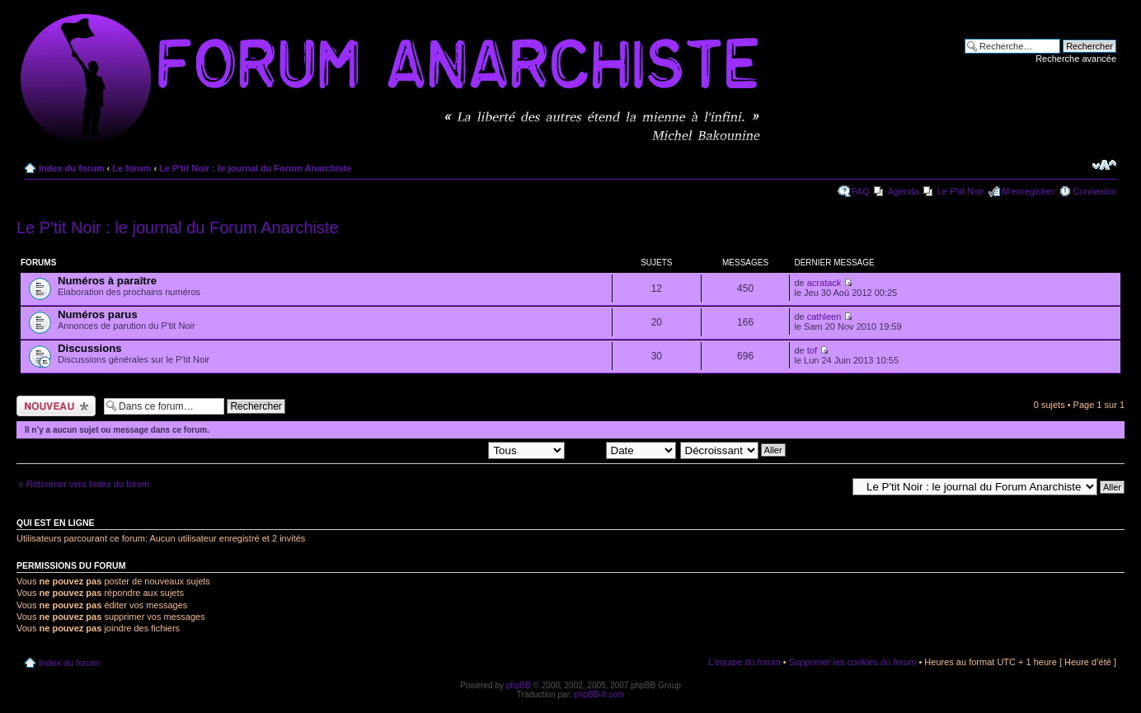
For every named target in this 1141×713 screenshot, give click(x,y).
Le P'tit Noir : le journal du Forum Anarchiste (255, 168)
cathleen (824, 316)
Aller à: (832, 486)
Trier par (622, 449)
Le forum (131, 168)
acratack (824, 283)
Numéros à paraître (107, 280)
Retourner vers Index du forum (87, 484)
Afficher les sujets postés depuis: (459, 449)
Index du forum (71, 168)
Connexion (1094, 191)
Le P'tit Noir (960, 191)
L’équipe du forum (744, 662)
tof (812, 350)
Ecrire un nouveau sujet (56, 406)
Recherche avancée (1075, 58)
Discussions (90, 348)
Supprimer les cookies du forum (853, 662)
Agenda (903, 191)
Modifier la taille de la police (1104, 164)
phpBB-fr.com (600, 694)
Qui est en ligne (55, 523)
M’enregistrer (1028, 191)
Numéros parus (98, 314)
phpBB (518, 685)
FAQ (861, 191)
